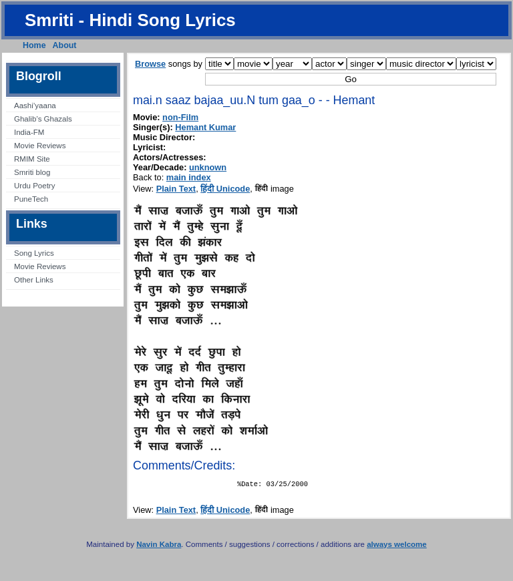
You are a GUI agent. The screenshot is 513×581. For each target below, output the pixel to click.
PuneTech (31, 199)
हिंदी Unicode (225, 189)
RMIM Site (32, 159)
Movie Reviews (39, 146)
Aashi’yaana (35, 106)
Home (34, 45)
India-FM (29, 132)
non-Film (180, 117)
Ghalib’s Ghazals (43, 119)
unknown (207, 167)
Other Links (33, 280)
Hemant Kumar (205, 127)
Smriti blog (32, 172)
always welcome (397, 547)
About (65, 45)
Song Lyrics (34, 253)
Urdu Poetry (34, 186)
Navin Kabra (158, 547)
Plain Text (176, 189)
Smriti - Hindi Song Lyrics (130, 20)
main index (188, 177)
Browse (150, 64)
